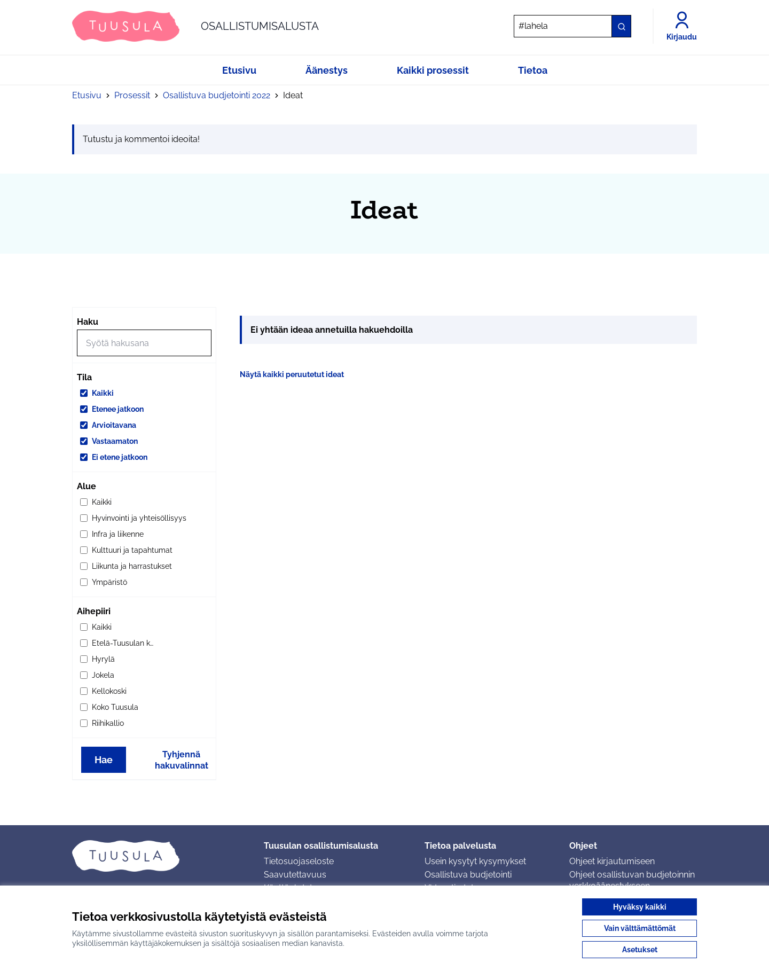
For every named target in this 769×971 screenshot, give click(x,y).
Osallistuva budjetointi (468, 875)
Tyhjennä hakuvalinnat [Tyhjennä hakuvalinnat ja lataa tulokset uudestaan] (181, 760)
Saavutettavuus (295, 875)
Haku (87, 322)
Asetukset (639, 949)
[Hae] (572, 26)
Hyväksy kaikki (639, 907)
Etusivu (86, 95)
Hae (104, 759)
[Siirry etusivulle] (195, 26)
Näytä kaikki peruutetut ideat (292, 374)
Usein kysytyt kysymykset (475, 861)
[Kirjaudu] (681, 26)
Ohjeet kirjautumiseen (612, 861)
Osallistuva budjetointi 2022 (216, 95)
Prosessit (132, 95)
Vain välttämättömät (640, 928)
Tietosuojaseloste (299, 861)
